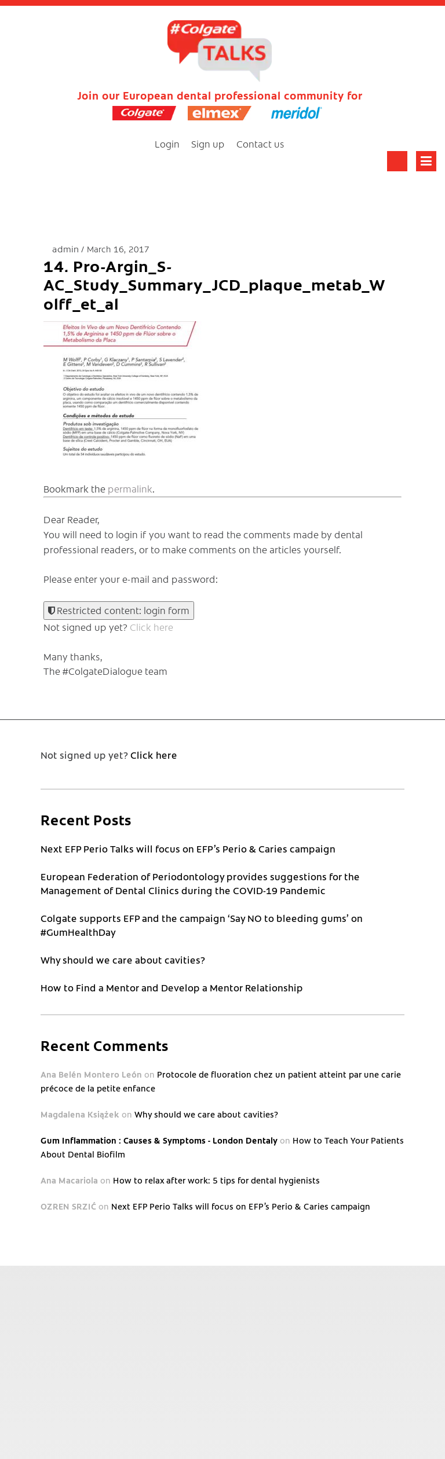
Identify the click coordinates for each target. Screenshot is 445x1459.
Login (167, 143)
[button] (130, 389)
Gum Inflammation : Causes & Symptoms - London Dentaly (159, 1140)
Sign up (208, 143)
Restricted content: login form (118, 610)
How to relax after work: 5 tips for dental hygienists (216, 1180)
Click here (151, 626)
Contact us (260, 143)
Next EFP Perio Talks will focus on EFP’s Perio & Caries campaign (188, 848)
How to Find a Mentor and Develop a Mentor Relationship (172, 987)
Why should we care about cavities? (123, 959)
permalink (130, 488)
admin (66, 248)
